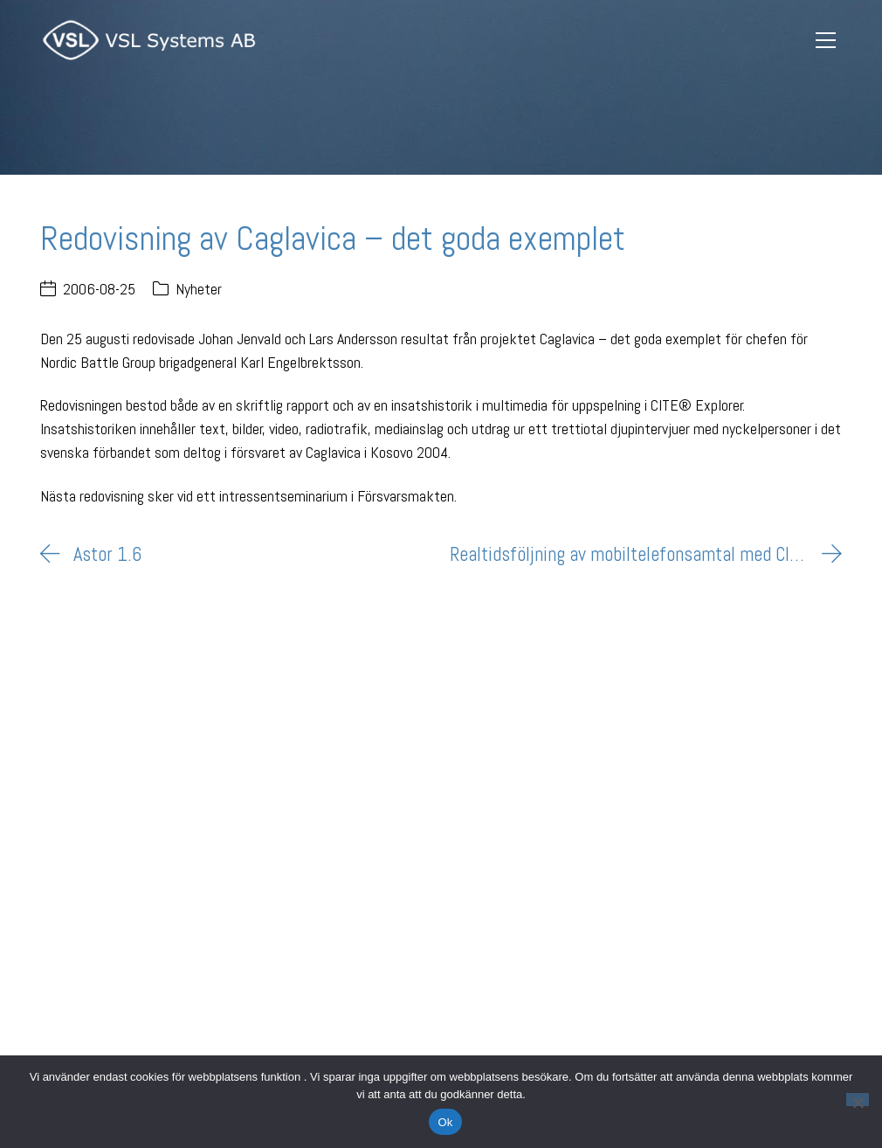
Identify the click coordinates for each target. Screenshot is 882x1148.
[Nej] (857, 1099)
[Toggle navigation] (826, 40)
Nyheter (199, 289)
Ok (445, 1122)
